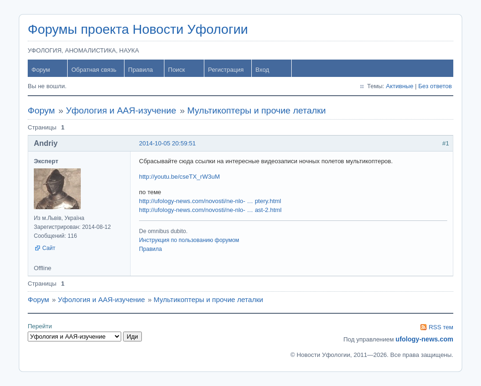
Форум (40, 69)
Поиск (176, 69)
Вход (262, 69)
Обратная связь (93, 69)
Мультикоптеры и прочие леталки (256, 110)
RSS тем (441, 327)
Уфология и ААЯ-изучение (121, 110)
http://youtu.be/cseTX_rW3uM (179, 176)
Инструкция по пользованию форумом (189, 240)
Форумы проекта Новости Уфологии (138, 29)
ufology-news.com (424, 339)
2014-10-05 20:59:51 (167, 143)
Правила (140, 69)
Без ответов (435, 86)
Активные (399, 86)
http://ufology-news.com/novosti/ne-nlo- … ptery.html (210, 200)
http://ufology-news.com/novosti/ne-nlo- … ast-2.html (210, 209)
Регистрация (226, 69)
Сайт (48, 248)
